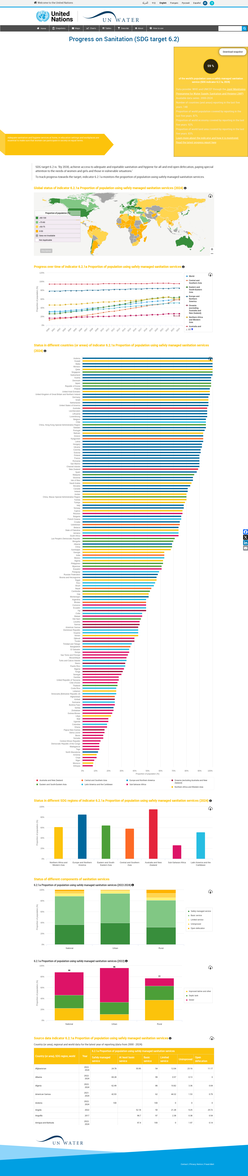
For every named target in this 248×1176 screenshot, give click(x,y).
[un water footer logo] (59, 1140)
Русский (185, 3)
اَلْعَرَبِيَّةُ (145, 3)
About (140, 28)
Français (174, 3)
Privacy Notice (196, 1164)
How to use (156, 28)
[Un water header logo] (87, 16)
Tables (108, 28)
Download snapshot (233, 51)
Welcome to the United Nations (53, 2)
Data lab (125, 28)
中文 (154, 3)
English (163, 3)
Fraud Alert (209, 1164)
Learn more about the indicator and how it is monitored (207, 138)
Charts (93, 28)
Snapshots (60, 28)
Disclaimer (46, 250)
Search (244, 28)
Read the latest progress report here (196, 142)
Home (43, 28)
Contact (184, 1164)
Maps (77, 28)
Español (197, 3)
